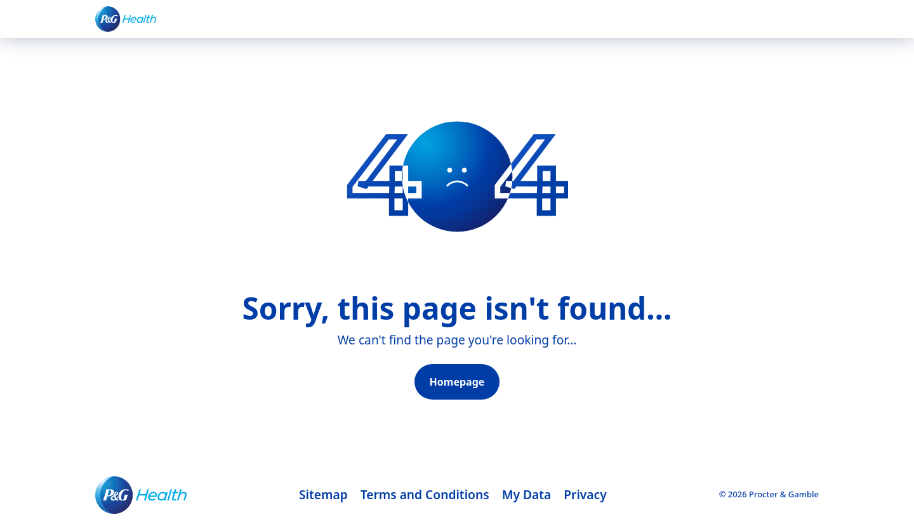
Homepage (457, 382)
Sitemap (323, 494)
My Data (527, 494)
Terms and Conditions (425, 494)
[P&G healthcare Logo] (125, 18)
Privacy (585, 494)
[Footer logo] (141, 495)
